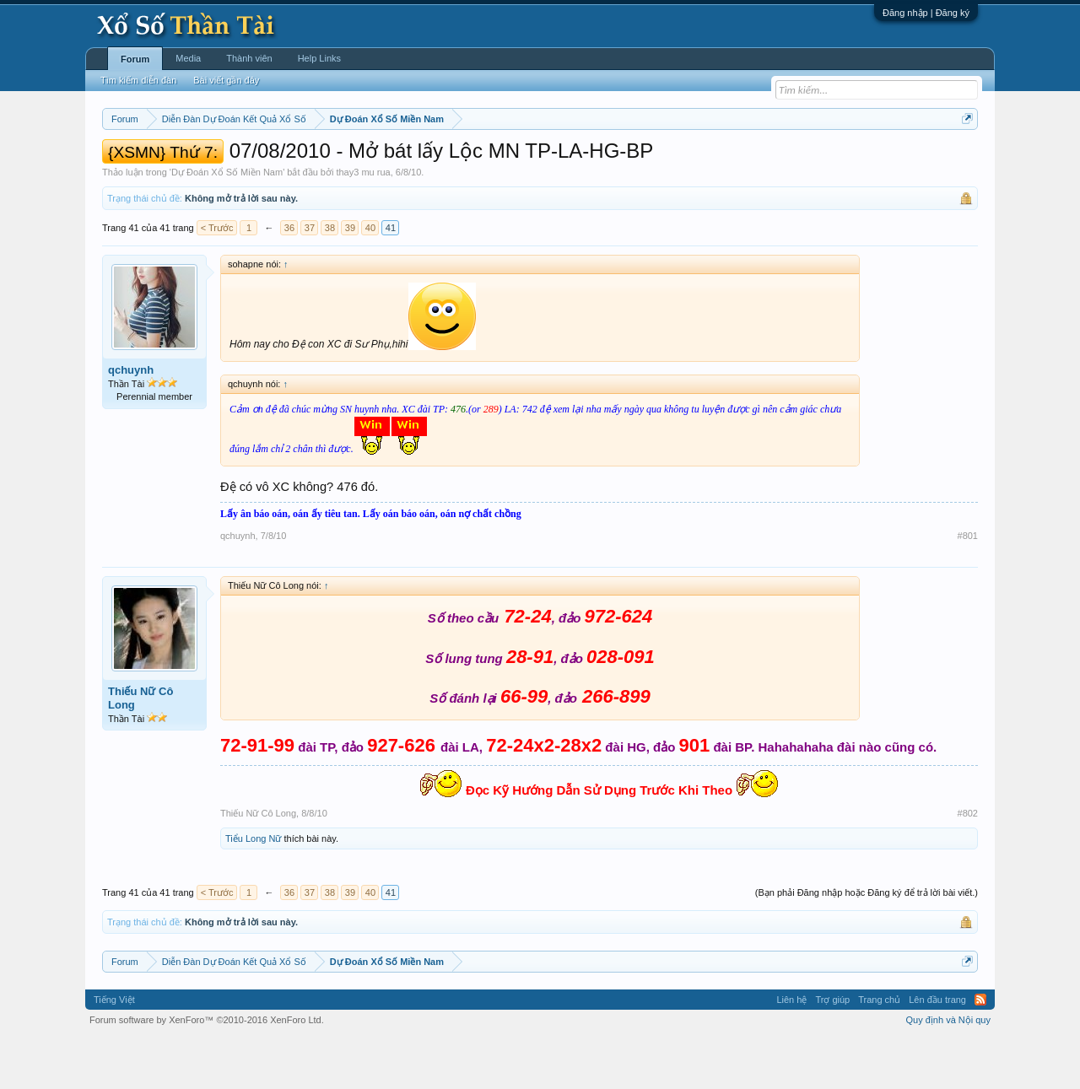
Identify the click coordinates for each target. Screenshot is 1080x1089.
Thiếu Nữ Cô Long (140, 749)
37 (310, 278)
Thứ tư (411, 161)
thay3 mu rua (363, 223)
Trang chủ (879, 1050)
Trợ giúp (832, 1050)
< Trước (217, 278)
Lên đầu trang (937, 1050)
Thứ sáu (503, 161)
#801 (968, 586)
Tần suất (760, 161)
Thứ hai (329, 161)
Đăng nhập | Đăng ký (926, 13)
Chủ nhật (597, 161)
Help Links (319, 58)
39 (350, 278)
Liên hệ (791, 1050)
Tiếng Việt (114, 1050)
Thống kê (647, 161)
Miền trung (241, 161)
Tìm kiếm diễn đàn (138, 80)
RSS (980, 1050)
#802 (968, 864)
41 (391, 278)
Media (188, 58)
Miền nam (136, 161)
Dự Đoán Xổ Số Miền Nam (227, 223)
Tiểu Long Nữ (253, 889)
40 (370, 278)
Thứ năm (455, 161)
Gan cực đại (704, 161)
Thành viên (249, 58)
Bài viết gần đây (226, 80)
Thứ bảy (549, 161)
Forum (135, 59)
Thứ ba (371, 161)
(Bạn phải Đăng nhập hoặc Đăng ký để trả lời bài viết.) (866, 943)
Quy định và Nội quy (948, 1070)
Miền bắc (187, 161)
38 (330, 278)
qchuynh (131, 420)
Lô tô (799, 161)
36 (289, 278)
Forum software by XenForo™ (206, 1070)
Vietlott (288, 161)
